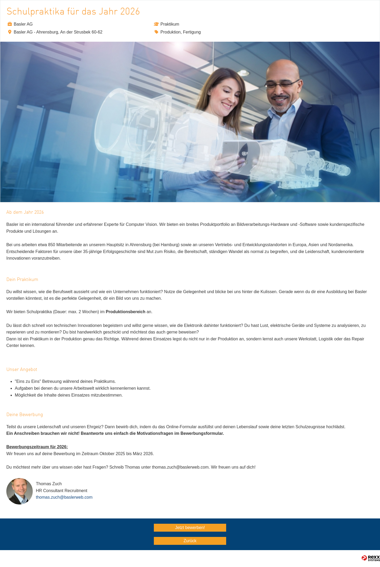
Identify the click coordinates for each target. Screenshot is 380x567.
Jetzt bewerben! (190, 527)
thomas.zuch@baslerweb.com (64, 497)
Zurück (190, 541)
